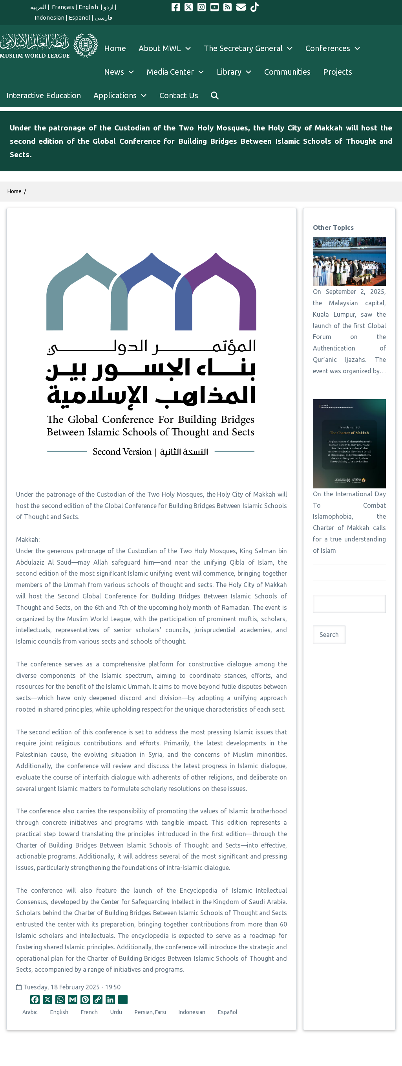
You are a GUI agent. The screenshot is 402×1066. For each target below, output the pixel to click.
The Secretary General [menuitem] (251, 48)
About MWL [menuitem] (168, 48)
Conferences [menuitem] (336, 48)
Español (79, 17)
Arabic (30, 1012)
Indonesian (49, 17)
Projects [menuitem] (337, 71)
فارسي (103, 17)
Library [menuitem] (237, 72)
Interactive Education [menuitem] (43, 95)
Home (14, 191)
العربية (38, 7)
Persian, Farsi (150, 1012)
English (89, 7)
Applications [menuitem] (123, 95)
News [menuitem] (122, 72)
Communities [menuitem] (287, 71)
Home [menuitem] (115, 48)
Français (62, 7)
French (89, 1012)
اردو (108, 7)
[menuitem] (215, 95)
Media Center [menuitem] (178, 72)
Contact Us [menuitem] (178, 95)
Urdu (116, 1012)
